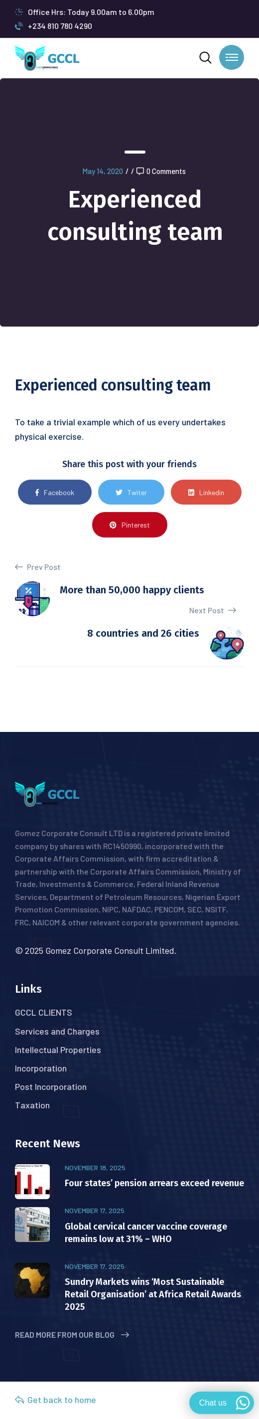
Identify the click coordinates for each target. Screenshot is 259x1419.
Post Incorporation (51, 1086)
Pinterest (130, 525)
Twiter (131, 492)
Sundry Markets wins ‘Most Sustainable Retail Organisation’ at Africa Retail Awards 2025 (153, 1294)
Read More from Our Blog (72, 1334)
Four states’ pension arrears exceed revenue (154, 1183)
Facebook (54, 492)
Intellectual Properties (58, 1049)
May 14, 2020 (102, 171)
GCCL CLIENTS (43, 1012)
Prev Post (38, 567)
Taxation (32, 1104)
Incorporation (41, 1068)
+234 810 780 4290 (53, 25)
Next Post (212, 610)
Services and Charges (57, 1031)
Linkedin (206, 492)
